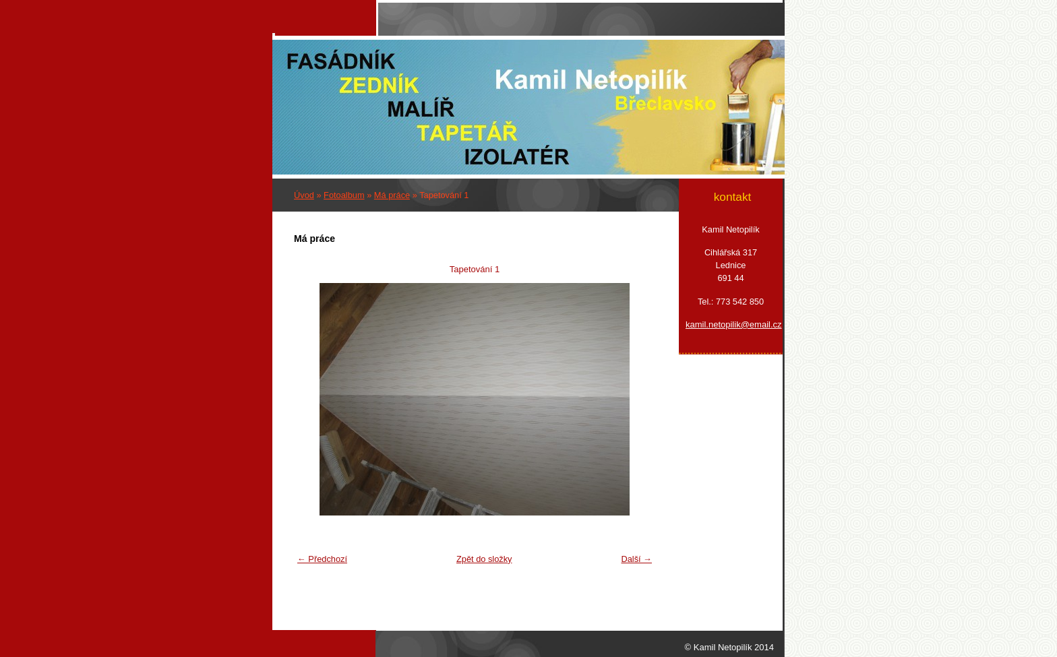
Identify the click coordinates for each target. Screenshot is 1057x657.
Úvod (304, 195)
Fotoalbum (344, 195)
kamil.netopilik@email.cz (731, 324)
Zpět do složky (484, 559)
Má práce (392, 195)
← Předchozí (322, 559)
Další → (636, 559)
